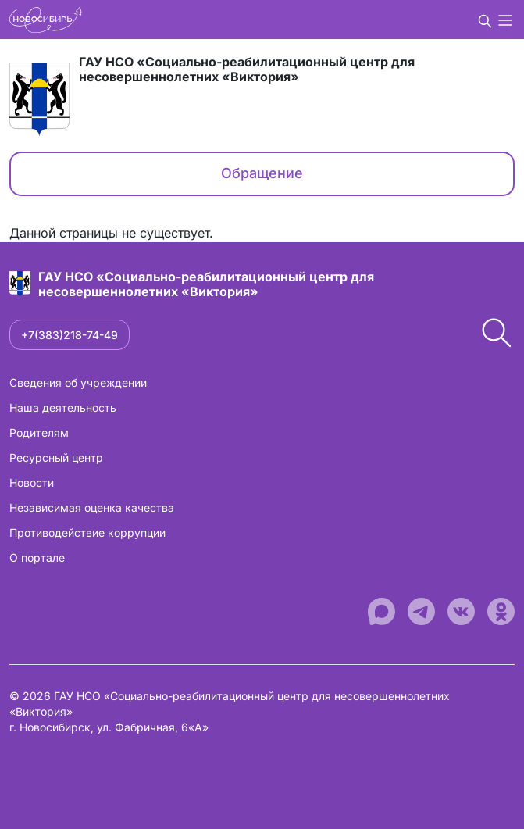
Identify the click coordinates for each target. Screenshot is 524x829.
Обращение (262, 173)
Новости (31, 482)
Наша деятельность (62, 407)
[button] (485, 19)
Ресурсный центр (56, 457)
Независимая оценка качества (91, 507)
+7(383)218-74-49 (69, 334)
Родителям (39, 432)
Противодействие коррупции (87, 532)
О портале (37, 557)
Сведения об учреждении (78, 382)
